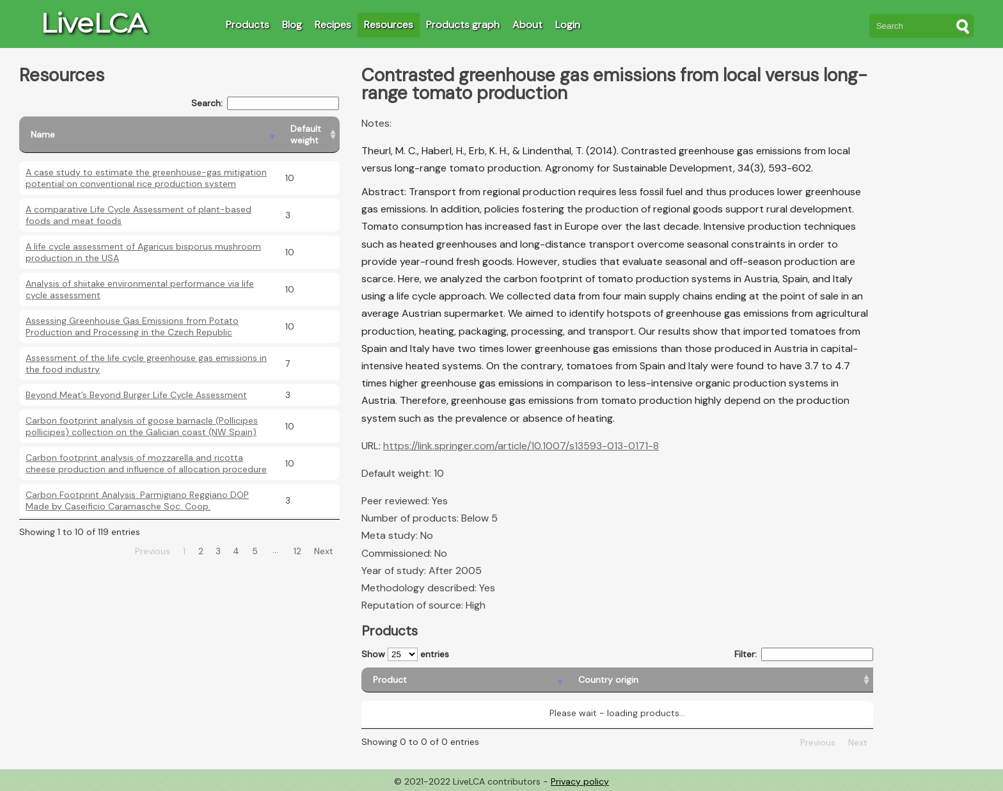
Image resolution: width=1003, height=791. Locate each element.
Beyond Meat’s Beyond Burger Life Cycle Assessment (136, 395)
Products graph (463, 24)
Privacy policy (580, 781)
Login (567, 24)
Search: (265, 103)
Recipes (333, 24)
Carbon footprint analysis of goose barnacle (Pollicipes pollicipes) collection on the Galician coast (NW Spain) (142, 426)
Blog (292, 24)
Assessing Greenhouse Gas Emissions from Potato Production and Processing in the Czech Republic (132, 326)
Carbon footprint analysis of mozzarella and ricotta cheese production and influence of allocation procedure (146, 463)
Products (247, 24)
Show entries (405, 654)
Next (323, 551)
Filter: (803, 654)
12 (297, 551)
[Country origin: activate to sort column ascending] (559, 679)
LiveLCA (93, 23)
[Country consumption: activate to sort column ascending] (758, 679)
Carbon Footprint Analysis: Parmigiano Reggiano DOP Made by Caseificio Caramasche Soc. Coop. (137, 500)
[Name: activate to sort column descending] (149, 134)
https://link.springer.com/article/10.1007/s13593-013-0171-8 (521, 445)
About (527, 24)
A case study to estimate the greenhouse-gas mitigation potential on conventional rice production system (146, 177)
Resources (388, 24)
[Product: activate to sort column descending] (418, 679)
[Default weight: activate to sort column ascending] (309, 134)
